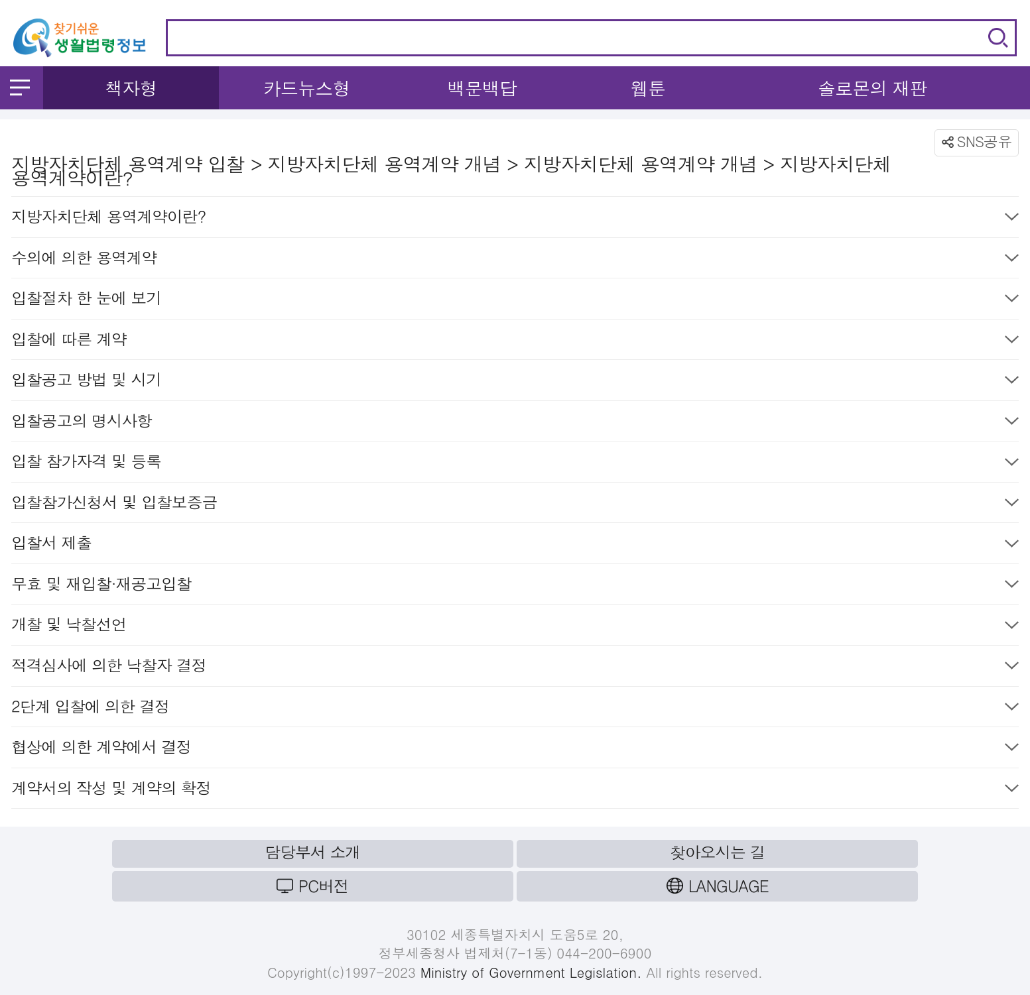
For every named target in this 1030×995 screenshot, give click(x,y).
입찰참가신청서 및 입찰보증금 (515, 505)
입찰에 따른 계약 (515, 341)
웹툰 (648, 88)
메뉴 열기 (19, 87)
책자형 (131, 88)
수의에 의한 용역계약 (515, 260)
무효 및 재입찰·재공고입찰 (515, 586)
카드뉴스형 (306, 88)
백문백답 (482, 88)
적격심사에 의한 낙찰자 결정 (515, 668)
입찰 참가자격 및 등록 (515, 463)
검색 (998, 37)
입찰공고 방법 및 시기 (515, 382)
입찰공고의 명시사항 (515, 423)
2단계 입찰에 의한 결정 (515, 709)
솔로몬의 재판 (872, 88)
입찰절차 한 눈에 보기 (515, 300)
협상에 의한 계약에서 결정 (515, 749)
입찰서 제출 (515, 545)
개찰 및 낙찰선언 (515, 627)
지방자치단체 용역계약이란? (515, 219)
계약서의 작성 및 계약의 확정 (515, 790)
